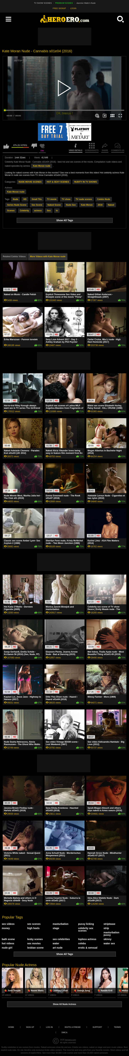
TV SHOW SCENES (43, 3)
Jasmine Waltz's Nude (86, 3)
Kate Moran (87, 205)
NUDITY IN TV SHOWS (85, 182)
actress (38, 210)
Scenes (11, 210)
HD (24, 199)
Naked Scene (54, 205)
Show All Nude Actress (64, 1004)
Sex (49, 210)
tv (57, 210)
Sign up (30, 1027)
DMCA (64, 1032)
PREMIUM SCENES (64, 3)
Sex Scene (36, 205)
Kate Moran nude (41, 166)
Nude (15, 199)
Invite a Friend (73, 1027)
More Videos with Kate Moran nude (47, 256)
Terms (117, 1027)
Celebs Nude (103, 199)
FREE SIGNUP (59, 8)
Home (11, 1027)
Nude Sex (71, 205)
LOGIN (73, 8)
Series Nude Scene (16, 205)
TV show (66, 199)
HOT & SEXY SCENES (58, 182)
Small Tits (37, 199)
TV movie (51, 199)
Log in (49, 1027)
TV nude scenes (84, 199)
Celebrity (24, 210)
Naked (111, 205)
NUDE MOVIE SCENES (30, 182)
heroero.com (70, 1040)
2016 (100, 205)
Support (97, 1027)
